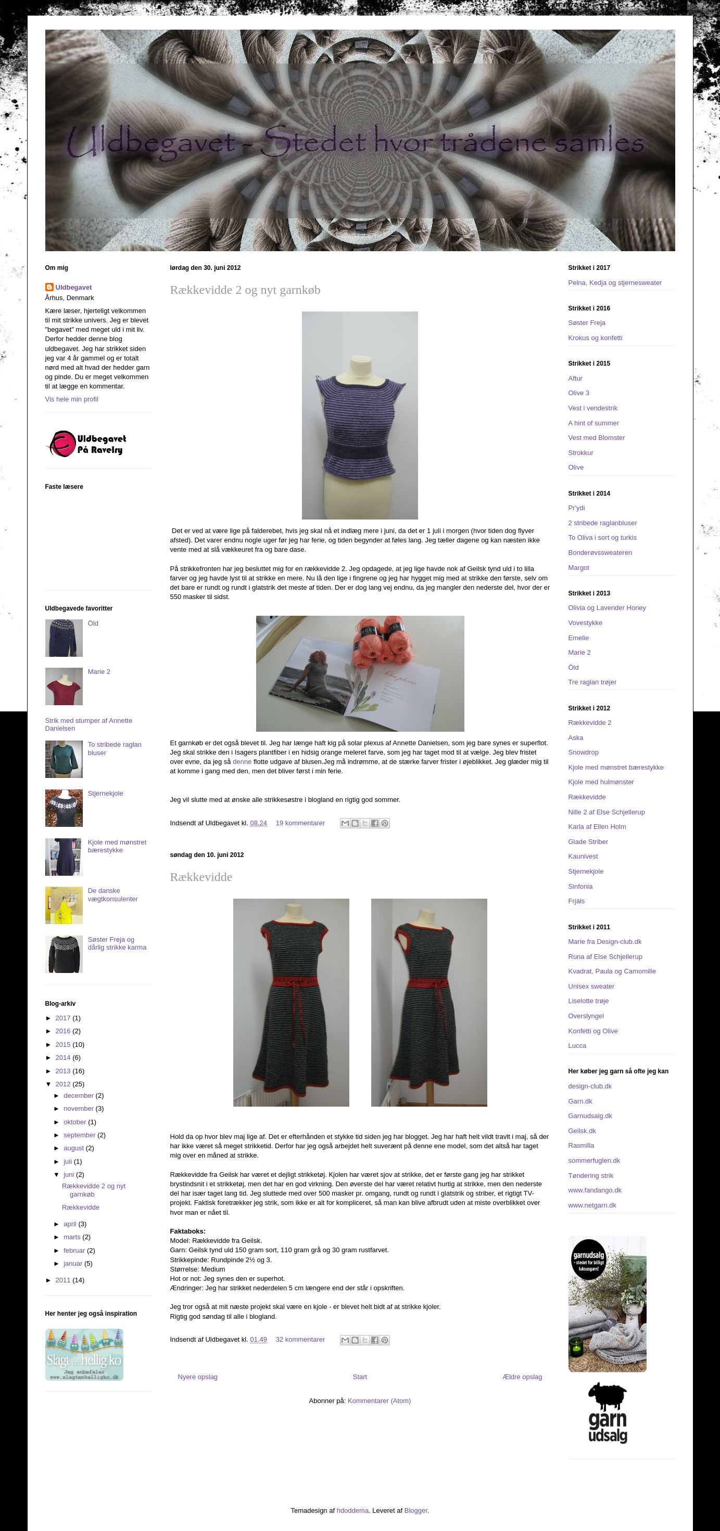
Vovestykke (586, 623)
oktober (76, 1122)
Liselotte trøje (589, 1001)
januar (74, 1263)
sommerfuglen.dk (595, 1160)
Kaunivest (583, 856)
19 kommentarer (300, 823)
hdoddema (353, 1510)
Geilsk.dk (582, 1131)
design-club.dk (590, 1086)
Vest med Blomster (597, 438)
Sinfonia (581, 886)
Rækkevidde (201, 877)
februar (75, 1250)
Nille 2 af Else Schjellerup (607, 812)
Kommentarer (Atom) (379, 1401)
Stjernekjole (105, 793)
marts (73, 1237)
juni (70, 1174)
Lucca (578, 1045)
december (79, 1095)
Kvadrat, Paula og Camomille (612, 971)
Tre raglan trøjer (593, 682)
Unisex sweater (592, 986)
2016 (64, 1031)
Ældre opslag (522, 1377)
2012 (64, 1084)
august (75, 1148)
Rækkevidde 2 (590, 722)
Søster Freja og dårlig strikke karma (117, 944)
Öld (93, 623)
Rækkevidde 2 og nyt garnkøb (245, 289)
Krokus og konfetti (596, 338)
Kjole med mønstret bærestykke (117, 846)
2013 (64, 1071)
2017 (64, 1018)
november (79, 1108)
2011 (64, 1280)
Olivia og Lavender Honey (608, 608)
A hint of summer (594, 423)
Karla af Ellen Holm (597, 827)
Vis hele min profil (71, 399)
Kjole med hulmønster (601, 782)
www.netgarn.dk (593, 1205)
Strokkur (581, 453)
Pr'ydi (577, 508)
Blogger (416, 1510)
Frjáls (577, 901)
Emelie (579, 638)
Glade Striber (589, 842)
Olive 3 (579, 393)
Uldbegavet (74, 287)
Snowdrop (584, 752)
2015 (64, 1044)
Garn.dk (580, 1101)
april (71, 1224)
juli (69, 1161)
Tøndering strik (591, 1175)
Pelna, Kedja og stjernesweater (615, 283)
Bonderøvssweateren (601, 552)
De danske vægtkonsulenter (113, 895)
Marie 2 (99, 672)
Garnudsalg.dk (591, 1116)
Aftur (576, 378)
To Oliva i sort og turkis (603, 537)
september (80, 1135)
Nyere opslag (198, 1377)
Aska (576, 738)
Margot (579, 568)
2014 (64, 1057)
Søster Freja (587, 323)
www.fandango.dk (595, 1190)
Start (360, 1377)
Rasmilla (582, 1145)
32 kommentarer (300, 1339)
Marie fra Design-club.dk (605, 941)
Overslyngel (586, 1016)
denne (242, 762)
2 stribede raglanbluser (603, 523)
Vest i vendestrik (593, 408)
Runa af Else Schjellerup (605, 957)
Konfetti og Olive (593, 1031)
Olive (576, 467)
